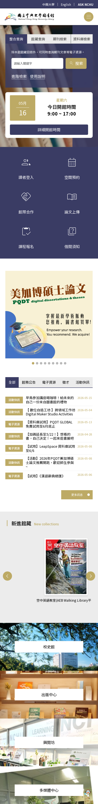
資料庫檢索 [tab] (81, 38)
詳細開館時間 (49, 129)
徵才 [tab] (65, 381)
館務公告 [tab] (29, 381)
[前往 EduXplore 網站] (87, 793)
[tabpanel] (49, 437)
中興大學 (48, 4)
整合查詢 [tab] (16, 38)
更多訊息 (80, 494)
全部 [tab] (12, 381)
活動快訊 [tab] (82, 381)
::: (1, 10)
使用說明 (37, 76)
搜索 (76, 63)
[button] (33, 363)
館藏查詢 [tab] (38, 38)
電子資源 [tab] (49, 381)
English (66, 4)
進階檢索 (19, 76)
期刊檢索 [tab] (60, 38)
